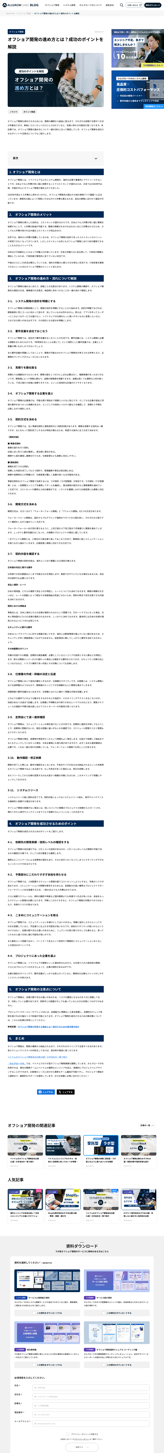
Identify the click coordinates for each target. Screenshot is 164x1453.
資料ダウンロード (153, 5)
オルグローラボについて (91, 5)
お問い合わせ (133, 5)
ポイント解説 (31, 111)
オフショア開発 (53, 5)
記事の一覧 (145, 1151)
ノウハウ (14, 111)
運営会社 (110, 5)
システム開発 (70, 5)
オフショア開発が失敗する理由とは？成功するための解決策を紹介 (48, 1039)
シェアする (48, 1105)
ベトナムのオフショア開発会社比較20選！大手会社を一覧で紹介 (37, 1070)
